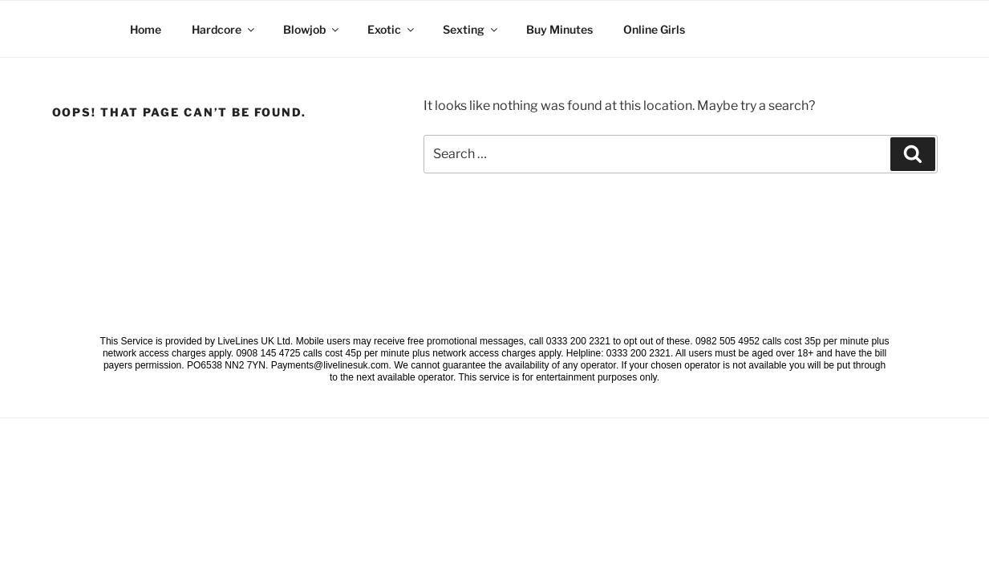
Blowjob (312, 29)
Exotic (391, 29)
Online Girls (654, 29)
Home (145, 29)
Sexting (471, 29)
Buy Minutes (559, 29)
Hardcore (224, 29)
